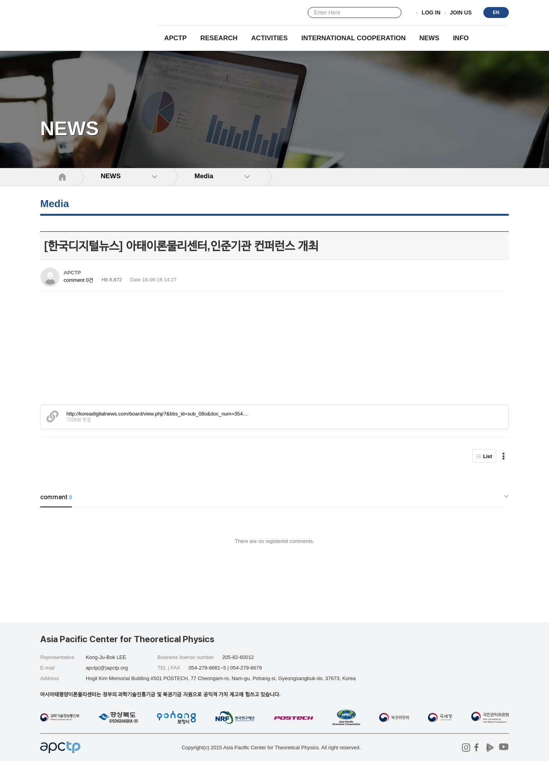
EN (496, 12)
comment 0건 (78, 280)
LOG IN (431, 13)
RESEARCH (218, 38)
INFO (461, 38)
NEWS (429, 38)
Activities (269, 38)
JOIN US (461, 13)
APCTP (175, 38)
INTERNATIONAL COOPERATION (353, 38)
